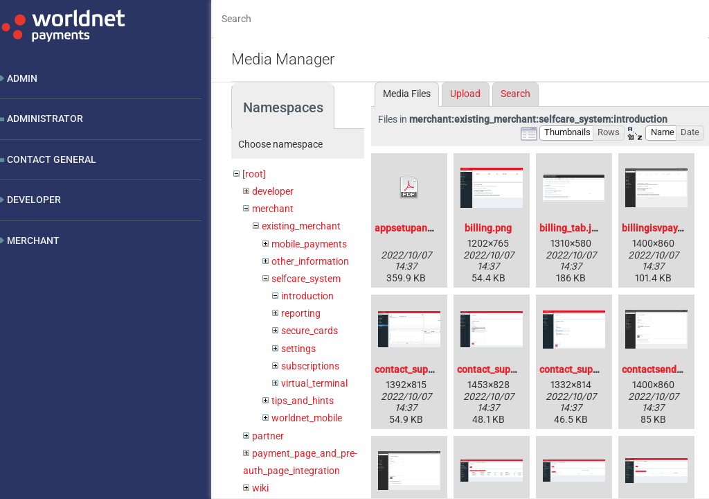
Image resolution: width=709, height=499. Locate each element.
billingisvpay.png (659, 228)
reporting (301, 313)
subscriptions (310, 365)
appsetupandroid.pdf (421, 228)
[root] (254, 174)
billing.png (488, 228)
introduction (307, 295)
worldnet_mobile (306, 417)
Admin (22, 78)
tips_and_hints (302, 400)
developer (273, 191)
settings (298, 348)
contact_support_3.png (589, 369)
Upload (465, 93)
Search (515, 93)
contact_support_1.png (424, 369)
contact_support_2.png (507, 369)
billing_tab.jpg (570, 228)
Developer (34, 199)
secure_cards (309, 330)
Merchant (33, 240)
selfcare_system (306, 278)
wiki (260, 487)
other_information (310, 261)
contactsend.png (659, 369)
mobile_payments (309, 244)
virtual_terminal (314, 383)
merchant (273, 208)
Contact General (51, 159)
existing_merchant (301, 225)
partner (268, 435)
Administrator (45, 118)
